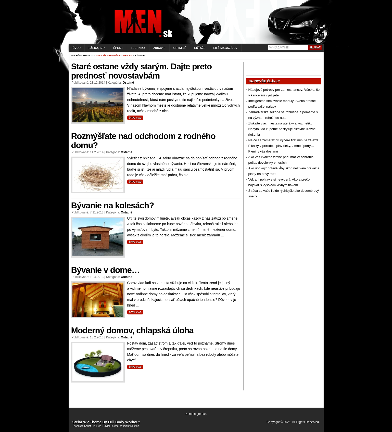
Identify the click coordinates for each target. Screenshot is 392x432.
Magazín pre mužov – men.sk (114, 55)
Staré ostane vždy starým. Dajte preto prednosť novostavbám (141, 71)
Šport (118, 47)
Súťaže (199, 47)
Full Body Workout (124, 422)
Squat (87, 426)
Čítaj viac (135, 118)
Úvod (77, 47)
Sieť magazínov (225, 47)
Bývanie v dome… (105, 270)
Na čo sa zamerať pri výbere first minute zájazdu (284, 140)
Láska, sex (96, 47)
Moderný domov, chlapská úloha (132, 330)
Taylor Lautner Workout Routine (121, 426)
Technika (138, 47)
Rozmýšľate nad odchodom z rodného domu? (143, 140)
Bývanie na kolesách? (112, 205)
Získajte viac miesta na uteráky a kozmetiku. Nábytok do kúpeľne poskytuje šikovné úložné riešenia (282, 128)
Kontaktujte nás (196, 414)
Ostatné (179, 47)
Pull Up (97, 426)
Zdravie (159, 47)
